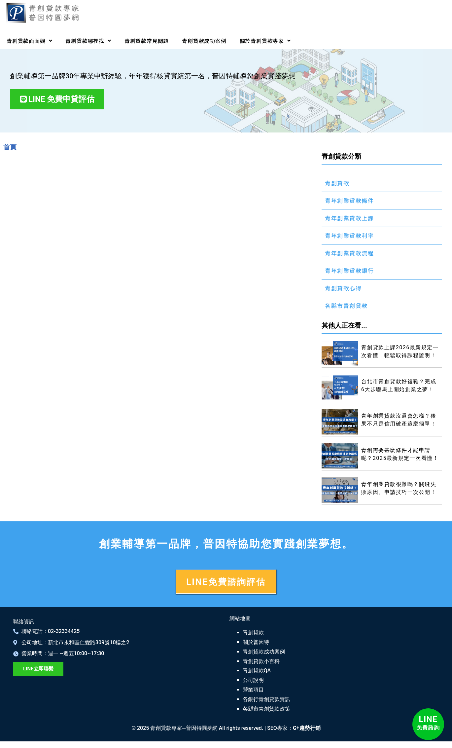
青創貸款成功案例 (204, 41)
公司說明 (253, 680)
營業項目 (253, 690)
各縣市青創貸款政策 (266, 709)
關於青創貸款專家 (265, 41)
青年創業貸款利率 (349, 235)
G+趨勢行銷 (307, 728)
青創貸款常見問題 (146, 41)
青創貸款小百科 (261, 661)
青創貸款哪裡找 (88, 41)
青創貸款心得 (343, 288)
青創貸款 (337, 183)
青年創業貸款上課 (349, 218)
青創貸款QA (257, 670)
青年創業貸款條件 (349, 200)
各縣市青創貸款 (346, 305)
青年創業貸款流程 (349, 253)
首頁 (10, 147)
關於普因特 (256, 642)
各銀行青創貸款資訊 (266, 699)
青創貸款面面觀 (29, 41)
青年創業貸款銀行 (349, 270)
